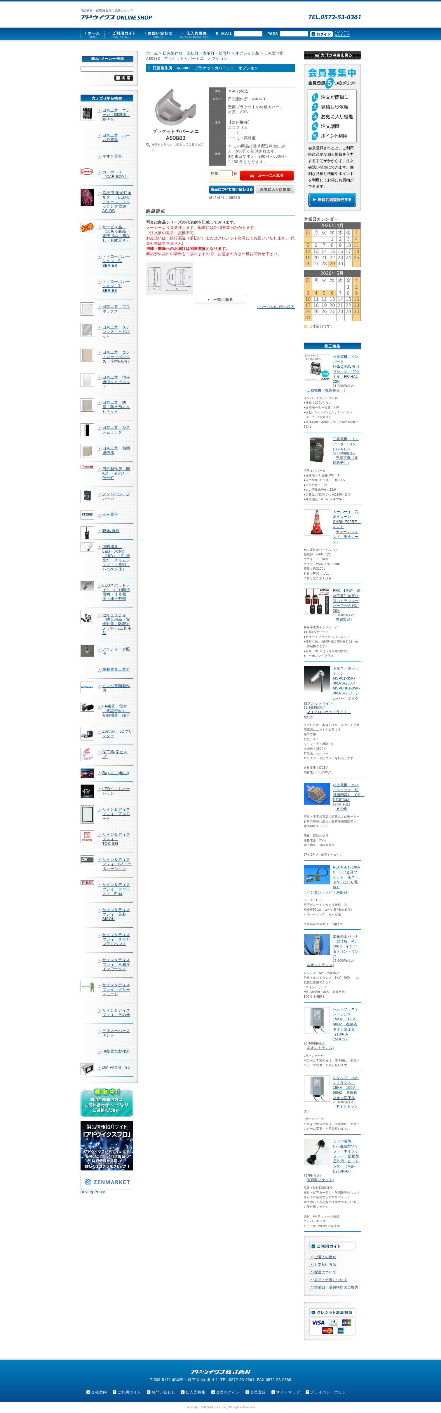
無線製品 (343, 619)
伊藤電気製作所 (116, 1051)
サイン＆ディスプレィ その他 (116, 1012)
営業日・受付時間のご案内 (336, 1287)
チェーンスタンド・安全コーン (346, 537)
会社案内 (99, 1392)
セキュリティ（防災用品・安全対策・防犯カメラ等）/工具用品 (117, 624)
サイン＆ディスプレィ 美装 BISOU (116, 914)
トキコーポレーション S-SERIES (116, 261)
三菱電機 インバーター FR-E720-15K (346, 444)
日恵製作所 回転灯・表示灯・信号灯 (116, 473)
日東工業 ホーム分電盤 (116, 137)
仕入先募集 (195, 1392)
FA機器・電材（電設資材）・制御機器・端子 (116, 710)
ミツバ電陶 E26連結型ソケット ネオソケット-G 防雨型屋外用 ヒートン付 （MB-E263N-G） (346, 1156)
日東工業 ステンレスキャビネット (116, 331)
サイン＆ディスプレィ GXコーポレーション (117, 864)
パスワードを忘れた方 (342, 33)
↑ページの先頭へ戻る (276, 307)
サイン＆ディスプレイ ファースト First (116, 889)
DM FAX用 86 (116, 1067)
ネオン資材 (112, 156)
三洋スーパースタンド (116, 1032)
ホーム (152, 53)
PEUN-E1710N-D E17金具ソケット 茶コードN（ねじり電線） (346, 877)
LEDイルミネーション (116, 791)
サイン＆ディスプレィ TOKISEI (116, 839)
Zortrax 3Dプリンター (117, 733)
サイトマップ (288, 1392)
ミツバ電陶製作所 (116, 688)
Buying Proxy (93, 1192)
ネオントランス (319, 965)
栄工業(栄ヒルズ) (115, 754)
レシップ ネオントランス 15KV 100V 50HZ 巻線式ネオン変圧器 (346, 1088)
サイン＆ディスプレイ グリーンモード (116, 989)
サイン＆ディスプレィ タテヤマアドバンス (116, 939)
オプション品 (247, 53)
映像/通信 (111, 531)
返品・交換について (331, 1280)
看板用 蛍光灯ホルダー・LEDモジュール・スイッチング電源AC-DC (117, 202)
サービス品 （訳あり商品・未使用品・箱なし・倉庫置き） (116, 234)
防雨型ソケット (319, 1180)
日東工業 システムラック (116, 429)
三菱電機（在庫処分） (325, 390)
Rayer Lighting (115, 772)
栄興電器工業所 (116, 669)
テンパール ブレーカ (116, 496)
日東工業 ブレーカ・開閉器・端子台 (116, 115)
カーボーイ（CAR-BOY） (115, 174)
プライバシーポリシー (330, 1392)
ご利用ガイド (129, 1392)
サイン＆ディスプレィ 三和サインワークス (116, 964)
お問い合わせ (163, 1392)
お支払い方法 (325, 1265)
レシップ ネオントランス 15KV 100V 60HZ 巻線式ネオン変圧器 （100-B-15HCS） (346, 1024)
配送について (325, 1272)
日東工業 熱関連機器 (116, 450)
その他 (341, 809)
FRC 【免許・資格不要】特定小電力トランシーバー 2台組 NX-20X (346, 601)
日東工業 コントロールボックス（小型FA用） (116, 357)
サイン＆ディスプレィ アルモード (116, 814)
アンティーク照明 (116, 651)
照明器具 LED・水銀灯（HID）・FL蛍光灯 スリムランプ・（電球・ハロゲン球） (116, 558)
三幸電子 (110, 514)
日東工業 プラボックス (116, 308)
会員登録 (258, 1392)
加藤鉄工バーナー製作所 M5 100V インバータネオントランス (346, 946)
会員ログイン (228, 1392)
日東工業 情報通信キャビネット (116, 382)
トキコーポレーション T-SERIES (116, 286)
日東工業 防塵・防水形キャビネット (116, 407)
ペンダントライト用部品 (327, 892)
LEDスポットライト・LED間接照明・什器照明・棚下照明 (116, 592)
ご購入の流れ (325, 1257)
